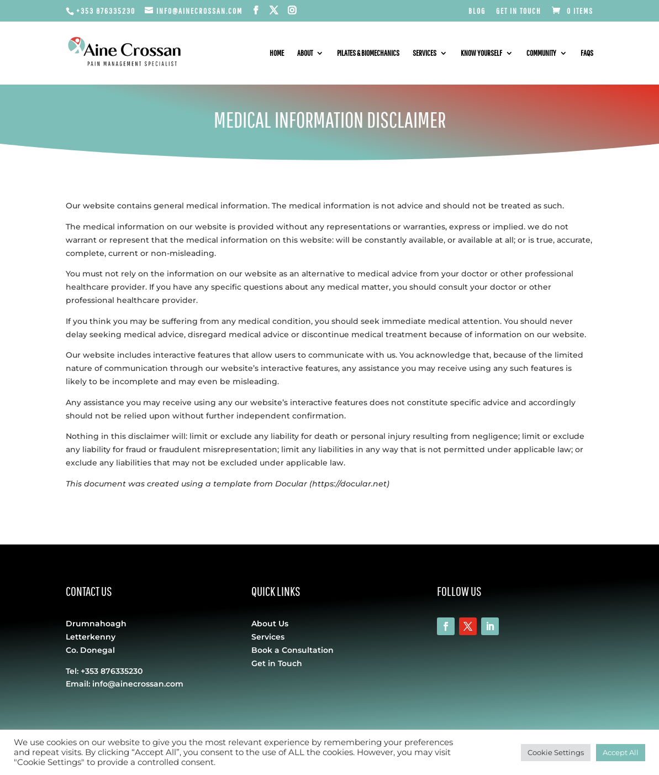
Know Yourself (481, 53)
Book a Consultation (292, 650)
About (305, 53)
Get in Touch (518, 11)
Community (541, 53)
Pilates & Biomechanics (368, 53)
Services (424, 53)
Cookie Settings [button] (556, 752)
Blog (477, 11)
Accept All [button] (621, 752)
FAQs (587, 53)
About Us (269, 624)
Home (277, 53)
